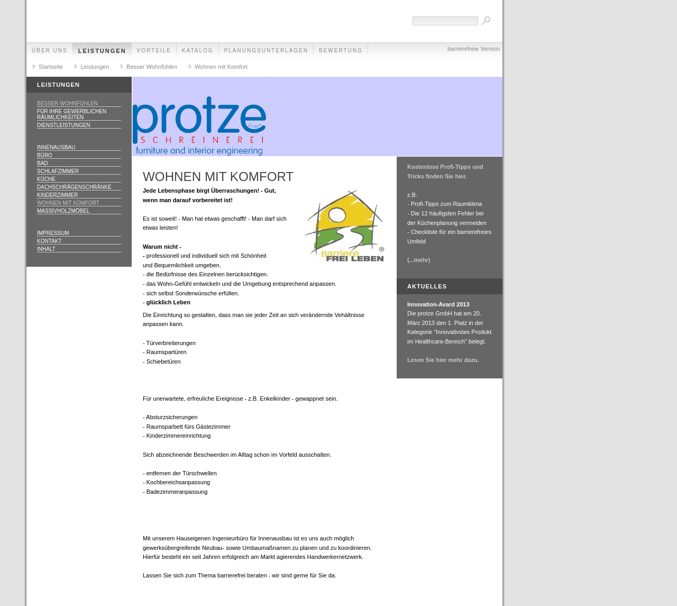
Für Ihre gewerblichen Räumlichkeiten (71, 114)
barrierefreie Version (473, 49)
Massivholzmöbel (63, 211)
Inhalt (46, 249)
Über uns (50, 50)
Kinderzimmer (57, 195)
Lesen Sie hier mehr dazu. (443, 360)
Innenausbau (56, 147)
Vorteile (154, 50)
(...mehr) (418, 260)
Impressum (53, 233)
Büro (44, 155)
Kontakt (49, 241)
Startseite (51, 67)
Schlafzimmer (58, 171)
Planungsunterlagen (266, 50)
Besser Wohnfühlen (151, 67)
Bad (42, 163)
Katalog (198, 50)
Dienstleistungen (63, 125)
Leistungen (102, 51)
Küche (46, 179)
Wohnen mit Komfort (221, 67)
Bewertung (341, 50)
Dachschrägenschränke (74, 187)
